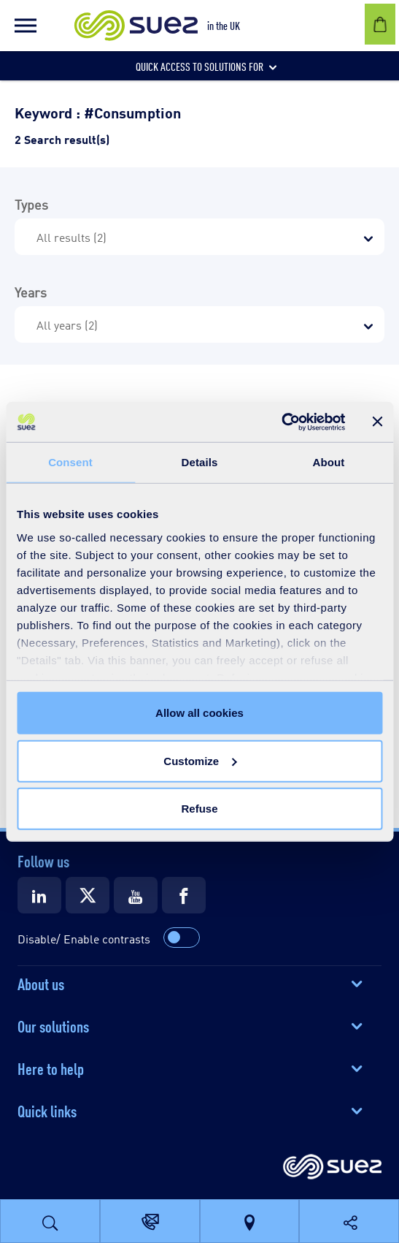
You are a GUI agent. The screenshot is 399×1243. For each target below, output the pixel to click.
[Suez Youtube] (136, 895)
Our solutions (53, 1025)
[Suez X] (87, 895)
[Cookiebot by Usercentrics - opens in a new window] (281, 421)
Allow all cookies (199, 713)
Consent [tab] (70, 462)
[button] (25, 25)
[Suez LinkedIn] (39, 895)
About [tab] (329, 462)
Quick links (47, 1110)
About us (41, 983)
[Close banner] (377, 422)
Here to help (51, 1068)
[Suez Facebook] (184, 895)
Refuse (199, 808)
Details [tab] (200, 462)
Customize (199, 760)
